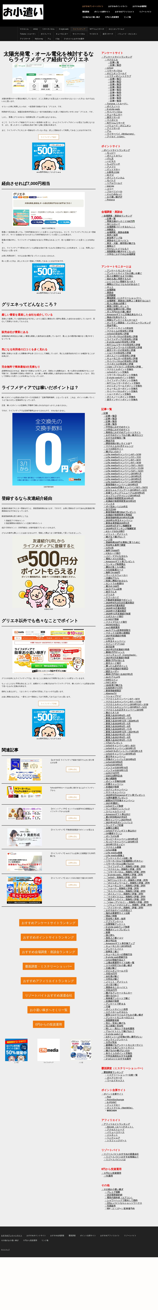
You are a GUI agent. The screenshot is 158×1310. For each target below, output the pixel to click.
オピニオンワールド (116, 29)
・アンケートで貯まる (110, 1053)
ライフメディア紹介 (55, 150)
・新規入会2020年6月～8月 (112, 745)
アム (49, 38)
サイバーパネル (79, 34)
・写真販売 (105, 1258)
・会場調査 (105, 289)
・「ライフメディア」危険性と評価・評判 (117, 890)
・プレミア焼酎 (107, 1244)
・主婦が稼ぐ (105, 1017)
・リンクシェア (107, 1190)
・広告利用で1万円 (108, 701)
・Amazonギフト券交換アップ (114, 992)
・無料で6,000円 (107, 586)
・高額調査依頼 (106, 1069)
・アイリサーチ (107, 128)
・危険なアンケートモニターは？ (116, 322)
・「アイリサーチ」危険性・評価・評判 (118, 957)
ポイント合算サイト (84, 11)
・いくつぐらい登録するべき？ (115, 281)
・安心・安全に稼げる (110, 1072)
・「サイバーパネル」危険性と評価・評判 (117, 928)
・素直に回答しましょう (112, 308)
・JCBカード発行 (107, 566)
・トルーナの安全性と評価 (113, 358)
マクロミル (24, 29)
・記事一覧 (108, 62)
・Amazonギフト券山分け (112, 836)
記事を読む (74, 804)
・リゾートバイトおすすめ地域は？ (116, 1209)
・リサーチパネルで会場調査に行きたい (118, 882)
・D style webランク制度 (112, 976)
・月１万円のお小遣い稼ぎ (113, 314)
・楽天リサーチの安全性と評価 (115, 355)
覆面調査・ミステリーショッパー (55, 1001)
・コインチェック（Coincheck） (115, 668)
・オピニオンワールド (111, 73)
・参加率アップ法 (108, 237)
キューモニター (62, 34)
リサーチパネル (48, 29)
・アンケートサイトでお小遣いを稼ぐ (118, 273)
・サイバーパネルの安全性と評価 (116, 366)
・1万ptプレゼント (108, 762)
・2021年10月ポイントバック (113, 844)
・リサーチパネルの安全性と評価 (116, 341)
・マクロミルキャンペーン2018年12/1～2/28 (117, 719)
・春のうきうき (106, 731)
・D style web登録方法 (110, 1006)
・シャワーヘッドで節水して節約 (116, 1253)
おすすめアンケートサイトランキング (56, 957)
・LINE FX (104, 652)
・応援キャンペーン (108, 803)
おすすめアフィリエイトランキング (55, 1015)
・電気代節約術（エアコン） (114, 1250)
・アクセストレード (109, 1182)
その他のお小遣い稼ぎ (73, 17)
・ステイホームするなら (111, 1061)
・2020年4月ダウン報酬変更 (113, 539)
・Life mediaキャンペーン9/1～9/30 (117, 468)
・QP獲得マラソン (108, 855)
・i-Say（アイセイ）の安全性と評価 (119, 372)
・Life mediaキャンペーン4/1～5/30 (117, 459)
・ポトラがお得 (106, 858)
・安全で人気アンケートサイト (114, 1097)
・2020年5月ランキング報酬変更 (115, 542)
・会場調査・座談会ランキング (111, 215)
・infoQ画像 (105, 871)
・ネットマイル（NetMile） (114, 1160)
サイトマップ (23, 1302)
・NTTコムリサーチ (110, 122)
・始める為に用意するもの (113, 278)
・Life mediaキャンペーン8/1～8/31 (117, 465)
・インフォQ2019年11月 (111, 789)
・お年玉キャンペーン (110, 654)
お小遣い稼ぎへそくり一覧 (55, 1044)
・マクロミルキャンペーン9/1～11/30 (117, 715)
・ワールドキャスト (109, 1133)
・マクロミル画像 (107, 869)
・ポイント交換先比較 (110, 800)
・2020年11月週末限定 (110, 624)
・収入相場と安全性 (108, 1075)
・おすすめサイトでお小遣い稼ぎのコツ (118, 440)
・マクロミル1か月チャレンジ (113, 451)
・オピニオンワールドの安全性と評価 (118, 352)
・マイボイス (106, 120)
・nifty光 (104, 561)
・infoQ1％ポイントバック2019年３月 (118, 770)
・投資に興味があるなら (111, 594)
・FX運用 (103, 1228)
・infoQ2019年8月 (108, 781)
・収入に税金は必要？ (111, 306)
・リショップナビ (107, 709)
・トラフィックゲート (111, 1193)
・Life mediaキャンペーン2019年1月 (117, 479)
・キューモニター (108, 114)
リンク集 (109, 17)
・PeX (103, 1149)
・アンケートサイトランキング (111, 56)
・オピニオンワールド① (111, 1020)
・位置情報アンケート (110, 973)
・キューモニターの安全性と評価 (116, 363)
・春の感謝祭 (105, 797)
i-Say (57, 38)
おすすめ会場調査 (122, 6)
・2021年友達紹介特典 (110, 649)
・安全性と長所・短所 (110, 968)
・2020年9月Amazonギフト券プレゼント (117, 815)
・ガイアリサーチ (108, 1130)
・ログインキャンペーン (111, 808)
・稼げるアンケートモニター (113, 1042)
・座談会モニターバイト (112, 240)
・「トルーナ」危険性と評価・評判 (116, 924)
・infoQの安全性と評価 (112, 339)
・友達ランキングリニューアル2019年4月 (117, 505)
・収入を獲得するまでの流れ (114, 276)
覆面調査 (68, 11)
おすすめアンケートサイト (75, 6)
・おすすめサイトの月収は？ (113, 959)
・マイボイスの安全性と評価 (114, 369)
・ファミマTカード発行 (110, 635)
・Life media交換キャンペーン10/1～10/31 (116, 494)
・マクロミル (106, 59)
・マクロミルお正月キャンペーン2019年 (119, 729)
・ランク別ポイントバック (112, 830)
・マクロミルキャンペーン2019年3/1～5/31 (116, 725)
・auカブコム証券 (108, 602)
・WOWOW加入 (107, 638)
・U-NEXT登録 (106, 632)
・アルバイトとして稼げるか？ (114, 1080)
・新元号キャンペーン (110, 775)
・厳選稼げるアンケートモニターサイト (118, 1094)
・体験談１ (105, 229)
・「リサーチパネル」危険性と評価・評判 (117, 898)
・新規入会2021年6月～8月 (112, 756)
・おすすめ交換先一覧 (110, 443)
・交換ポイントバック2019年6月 (115, 778)
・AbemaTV (105, 707)
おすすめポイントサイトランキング (55, 972)
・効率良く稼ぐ (106, 1001)
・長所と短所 (106, 235)
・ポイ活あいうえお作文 (111, 520)
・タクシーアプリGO (109, 657)
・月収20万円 (105, 1039)
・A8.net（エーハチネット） (114, 1179)
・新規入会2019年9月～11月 (113, 737)
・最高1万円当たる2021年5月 (113, 687)
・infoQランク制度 (108, 827)
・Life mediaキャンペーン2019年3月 (117, 484)
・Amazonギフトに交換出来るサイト (118, 317)
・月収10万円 (105, 1023)
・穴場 (102, 1056)
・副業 (102, 981)
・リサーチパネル (108, 70)
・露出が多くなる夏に (110, 580)
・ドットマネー (107, 1157)
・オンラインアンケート (111, 1088)
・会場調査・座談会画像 (112, 232)
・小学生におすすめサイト (112, 435)
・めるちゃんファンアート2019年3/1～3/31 (116, 500)
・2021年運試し (106, 825)
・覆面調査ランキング (107, 1125)
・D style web (107, 109)
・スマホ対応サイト (108, 454)
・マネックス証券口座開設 (112, 646)
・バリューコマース (109, 1185)
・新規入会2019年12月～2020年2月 (116, 740)
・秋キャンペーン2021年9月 (113, 841)
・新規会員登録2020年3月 (111, 536)
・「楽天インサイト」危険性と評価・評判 (117, 942)
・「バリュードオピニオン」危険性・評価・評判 (117, 953)
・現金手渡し (106, 330)
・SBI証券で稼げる (108, 698)
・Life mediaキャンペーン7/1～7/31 (117, 462)
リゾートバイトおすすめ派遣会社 (55, 1030)
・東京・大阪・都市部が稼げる (115, 243)
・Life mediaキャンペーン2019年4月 (117, 487)
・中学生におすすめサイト (112, 432)
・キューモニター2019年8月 (113, 995)
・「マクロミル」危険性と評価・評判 (117, 893)
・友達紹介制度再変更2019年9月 (115, 514)
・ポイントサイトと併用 (111, 1058)
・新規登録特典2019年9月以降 (114, 531)
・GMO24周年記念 (108, 795)
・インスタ (104, 517)
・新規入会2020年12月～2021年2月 (116, 751)
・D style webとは (108, 1083)
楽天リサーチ (108, 34)
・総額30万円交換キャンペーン (114, 822)
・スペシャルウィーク (110, 833)
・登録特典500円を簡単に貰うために (117, 556)
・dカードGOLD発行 (109, 545)
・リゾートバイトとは (110, 1212)
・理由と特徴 (105, 965)
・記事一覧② (109, 65)
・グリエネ (104, 608)
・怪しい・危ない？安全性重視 (114, 1077)
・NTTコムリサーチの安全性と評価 (117, 350)
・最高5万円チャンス (109, 665)
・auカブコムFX (107, 690)
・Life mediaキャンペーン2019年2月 (117, 481)
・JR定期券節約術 (108, 1247)
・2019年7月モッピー (109, 866)
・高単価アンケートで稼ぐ (112, 1047)
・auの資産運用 (107, 641)
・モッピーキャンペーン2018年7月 (116, 863)
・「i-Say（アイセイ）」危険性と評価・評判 (115, 947)
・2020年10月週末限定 (110, 621)
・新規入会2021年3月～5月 (112, 753)
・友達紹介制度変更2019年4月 (114, 512)
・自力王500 (105, 523)
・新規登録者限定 (107, 704)
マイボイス (93, 34)
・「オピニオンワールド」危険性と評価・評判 (116, 914)
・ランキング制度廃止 (110, 577)
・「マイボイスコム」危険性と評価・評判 (117, 936)
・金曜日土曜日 (106, 849)
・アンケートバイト (108, 998)
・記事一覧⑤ (105, 429)
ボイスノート (46, 34)
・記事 (99, 418)
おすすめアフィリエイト (107, 11)
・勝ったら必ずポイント (111, 679)
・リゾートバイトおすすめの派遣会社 (115, 1206)
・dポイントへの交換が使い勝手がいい (118, 1086)
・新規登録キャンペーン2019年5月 (116, 490)
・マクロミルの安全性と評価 (114, 336)
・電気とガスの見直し (110, 572)
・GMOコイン (106, 693)
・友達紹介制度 (106, 806)
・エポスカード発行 (108, 630)
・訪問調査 (105, 295)
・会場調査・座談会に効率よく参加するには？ (118, 302)
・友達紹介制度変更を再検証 (113, 528)
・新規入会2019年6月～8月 (112, 734)
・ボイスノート (107, 106)
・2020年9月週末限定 (109, 619)
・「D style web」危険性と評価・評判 (118, 902)
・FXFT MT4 (105, 696)
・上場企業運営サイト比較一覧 (114, 1012)
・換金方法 (104, 446)
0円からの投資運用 (55, 1059)
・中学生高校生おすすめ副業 (113, 1105)
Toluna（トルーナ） (28, 34)
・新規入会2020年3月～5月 (112, 742)
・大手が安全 (105, 1091)
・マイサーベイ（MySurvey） (115, 133)
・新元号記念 (105, 990)
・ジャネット (106, 1187)
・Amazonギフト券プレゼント (114, 575)
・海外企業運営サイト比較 (112, 962)
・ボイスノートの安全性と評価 (115, 361)
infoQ (35, 29)
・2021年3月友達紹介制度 (111, 671)
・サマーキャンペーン (110, 811)
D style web (63, 29)
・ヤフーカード (106, 610)
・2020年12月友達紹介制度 (112, 627)
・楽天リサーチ (107, 117)
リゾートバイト (128, 11)
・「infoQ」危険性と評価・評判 (115, 904)
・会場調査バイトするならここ (115, 226)
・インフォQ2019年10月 (111, 786)
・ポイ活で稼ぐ (106, 1034)
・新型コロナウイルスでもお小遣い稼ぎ (118, 1064)
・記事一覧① (109, 78)
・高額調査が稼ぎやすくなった (115, 251)
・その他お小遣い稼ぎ (107, 1242)
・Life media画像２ (109, 877)
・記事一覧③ (109, 84)
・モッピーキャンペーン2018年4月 (116, 860)
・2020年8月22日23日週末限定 (114, 616)
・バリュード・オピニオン (113, 125)
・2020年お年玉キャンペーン (113, 534)
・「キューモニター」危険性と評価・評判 (117, 920)
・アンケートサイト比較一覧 (113, 880)
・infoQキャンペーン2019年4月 (115, 773)
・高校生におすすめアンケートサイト (117, 437)
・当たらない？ (107, 224)
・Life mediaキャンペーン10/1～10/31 (118, 470)
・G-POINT (106, 1155)
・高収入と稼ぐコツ (108, 987)
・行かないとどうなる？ (112, 248)
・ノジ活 (103, 553)
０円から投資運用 (94, 17)
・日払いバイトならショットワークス (118, 1255)
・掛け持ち (104, 984)
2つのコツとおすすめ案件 (74, 38)
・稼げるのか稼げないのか (112, 1099)
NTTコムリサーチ (97, 29)
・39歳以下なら (106, 591)
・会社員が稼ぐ (106, 1025)
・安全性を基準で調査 (110, 558)
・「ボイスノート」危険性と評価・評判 (118, 932)
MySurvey (39, 38)
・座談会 (104, 292)
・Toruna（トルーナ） (111, 103)
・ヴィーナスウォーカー (111, 588)
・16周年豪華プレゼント (111, 819)
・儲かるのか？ (106, 1045)
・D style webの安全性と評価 (115, 347)
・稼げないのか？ (107, 457)
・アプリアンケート (108, 970)
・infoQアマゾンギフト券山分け (115, 852)
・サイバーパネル (108, 111)
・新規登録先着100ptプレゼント (115, 525)
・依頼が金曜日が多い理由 (113, 311)
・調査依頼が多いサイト (111, 448)
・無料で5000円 (106, 564)
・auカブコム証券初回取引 (112, 643)
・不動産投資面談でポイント (113, 613)
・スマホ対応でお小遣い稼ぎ (113, 1014)
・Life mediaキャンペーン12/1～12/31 (118, 476)
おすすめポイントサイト (100, 6)
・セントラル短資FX (109, 597)
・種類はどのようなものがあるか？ (117, 284)
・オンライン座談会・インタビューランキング (118, 327)
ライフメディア (79, 29)
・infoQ (104, 67)
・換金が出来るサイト (111, 319)
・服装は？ (105, 246)
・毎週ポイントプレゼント (112, 979)
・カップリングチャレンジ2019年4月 (117, 509)
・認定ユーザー (106, 685)
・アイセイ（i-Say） (110, 136)
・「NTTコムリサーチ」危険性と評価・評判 (117, 909)
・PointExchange (109, 1152)
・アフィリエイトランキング (110, 1176)
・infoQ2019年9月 (108, 784)
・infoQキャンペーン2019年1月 (115, 767)
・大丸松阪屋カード (108, 583)
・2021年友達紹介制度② (111, 682)
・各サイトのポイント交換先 (113, 1102)
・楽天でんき (105, 605)
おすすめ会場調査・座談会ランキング (55, 986)
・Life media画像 (108, 874)
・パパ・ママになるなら (111, 569)
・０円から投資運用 (106, 1225)
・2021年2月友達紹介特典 (111, 663)
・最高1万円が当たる (109, 674)
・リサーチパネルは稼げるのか (114, 885)
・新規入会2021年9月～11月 (113, 759)
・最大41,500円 (106, 599)
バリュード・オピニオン (127, 34)
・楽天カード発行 (107, 676)
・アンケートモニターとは (113, 270)
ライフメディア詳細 (55, 738)
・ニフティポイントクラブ (113, 76)
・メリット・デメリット (111, 547)
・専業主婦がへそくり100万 (115, 221)
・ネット (104, 286)
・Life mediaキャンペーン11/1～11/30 (118, 473)
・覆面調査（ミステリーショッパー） (118, 297)
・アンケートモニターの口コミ (114, 1066)
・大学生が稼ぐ (106, 1028)
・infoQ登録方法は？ (109, 1009)
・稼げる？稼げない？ (110, 550)
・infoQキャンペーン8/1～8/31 (114, 764)
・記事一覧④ (109, 87)
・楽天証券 (104, 660)
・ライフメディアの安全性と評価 (116, 344)
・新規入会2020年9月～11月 (113, 748)
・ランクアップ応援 (108, 847)
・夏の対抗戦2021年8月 (110, 838)
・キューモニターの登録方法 (113, 1003)
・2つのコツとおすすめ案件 (112, 1108)
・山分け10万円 (106, 792)
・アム (103, 131)
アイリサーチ (25, 38)
